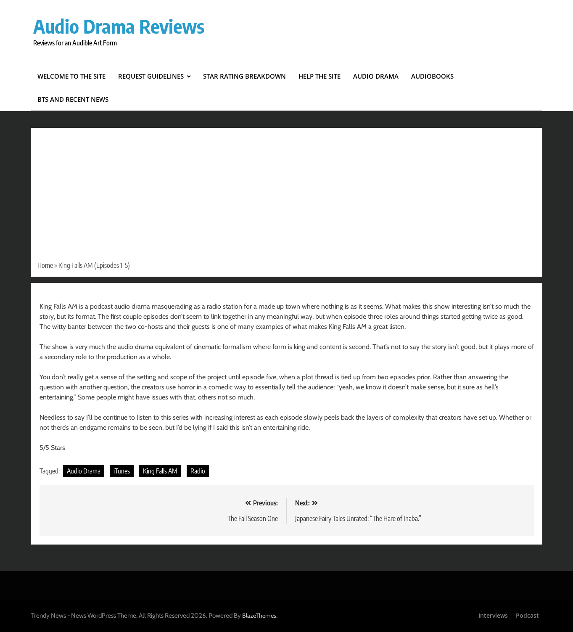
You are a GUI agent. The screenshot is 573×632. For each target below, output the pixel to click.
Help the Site (319, 76)
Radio (197, 471)
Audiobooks (432, 76)
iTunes (122, 471)
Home (45, 265)
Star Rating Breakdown (244, 76)
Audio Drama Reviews (118, 26)
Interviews (493, 615)
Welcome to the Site (71, 76)
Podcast (527, 615)
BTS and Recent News (72, 99)
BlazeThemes (259, 615)
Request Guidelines (151, 76)
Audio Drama (376, 76)
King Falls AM (160, 471)
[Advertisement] (286, 197)
